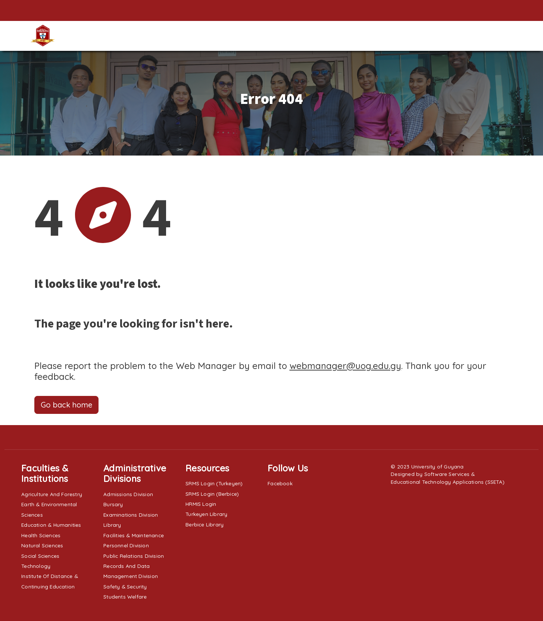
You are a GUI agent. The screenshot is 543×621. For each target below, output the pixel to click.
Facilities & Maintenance (133, 535)
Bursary (113, 504)
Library (112, 525)
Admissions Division (128, 494)
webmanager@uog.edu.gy (345, 365)
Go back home (66, 404)
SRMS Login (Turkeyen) (214, 483)
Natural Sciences (42, 545)
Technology (35, 566)
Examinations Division (130, 514)
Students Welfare (125, 596)
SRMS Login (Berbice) (212, 494)
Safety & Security (125, 586)
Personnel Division (126, 545)
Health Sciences (40, 535)
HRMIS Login (200, 504)
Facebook (280, 483)
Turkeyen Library (206, 514)
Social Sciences (40, 556)
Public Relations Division (133, 556)
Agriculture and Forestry (51, 494)
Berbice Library (204, 524)
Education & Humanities (51, 525)
